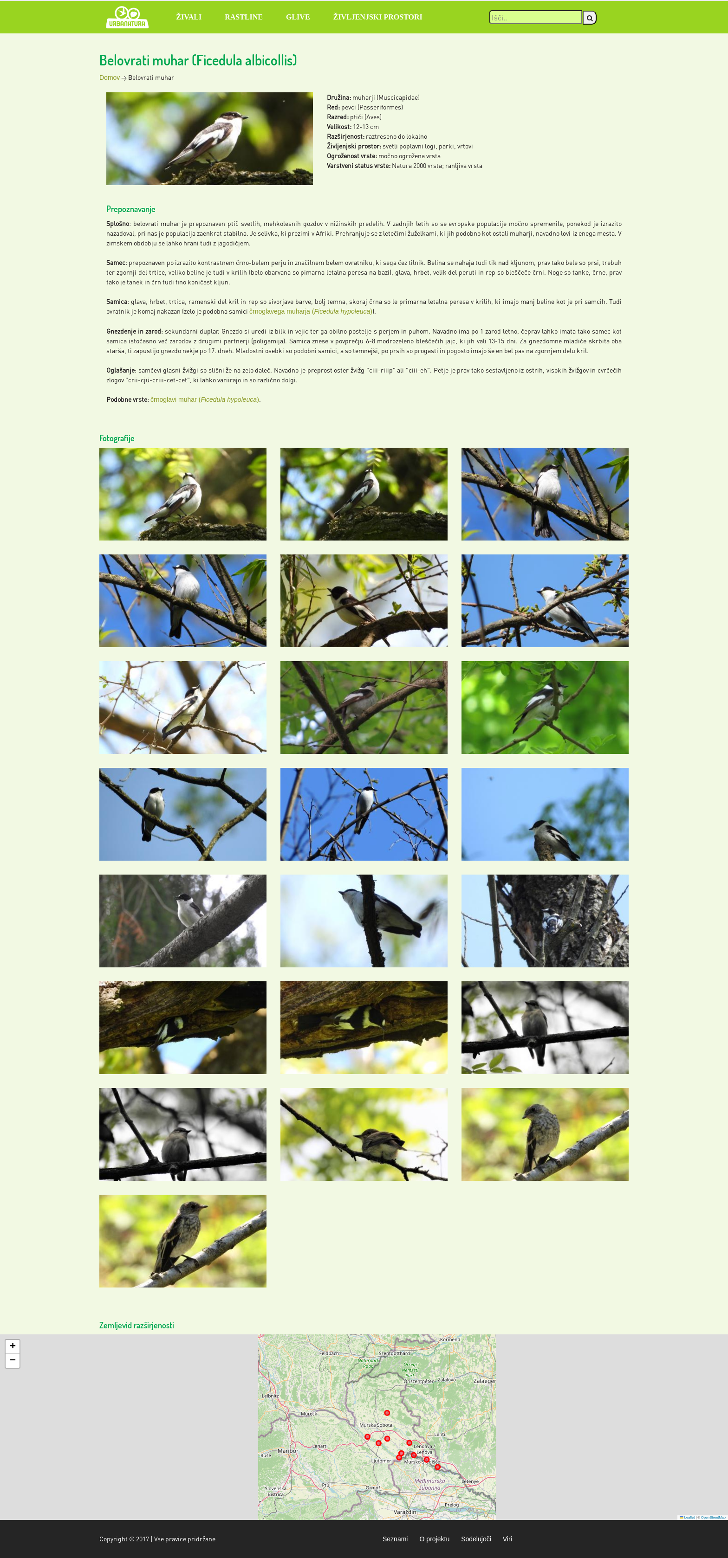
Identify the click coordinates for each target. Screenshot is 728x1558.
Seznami (395, 1539)
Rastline (244, 17)
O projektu (434, 1539)
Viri (507, 1539)
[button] (13, 1347)
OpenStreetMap (713, 1517)
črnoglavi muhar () (204, 399)
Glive (298, 17)
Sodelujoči (476, 1539)
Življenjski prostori (377, 17)
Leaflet (687, 1517)
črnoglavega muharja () (310, 311)
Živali (189, 17)
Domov (109, 77)
